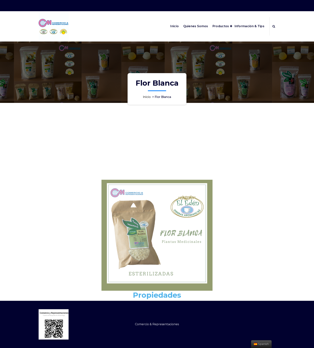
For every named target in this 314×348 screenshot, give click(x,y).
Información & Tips (249, 26)
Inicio (174, 26)
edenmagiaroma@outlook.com (227, 5)
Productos (221, 26)
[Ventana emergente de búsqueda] (273, 26)
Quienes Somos (195, 26)
